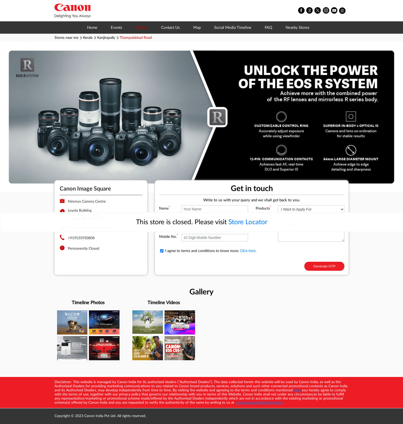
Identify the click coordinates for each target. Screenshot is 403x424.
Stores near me (66, 38)
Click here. (248, 251)
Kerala (88, 38)
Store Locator (247, 222)
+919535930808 (81, 238)
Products (263, 208)
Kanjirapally (106, 38)
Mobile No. (168, 237)
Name (164, 208)
